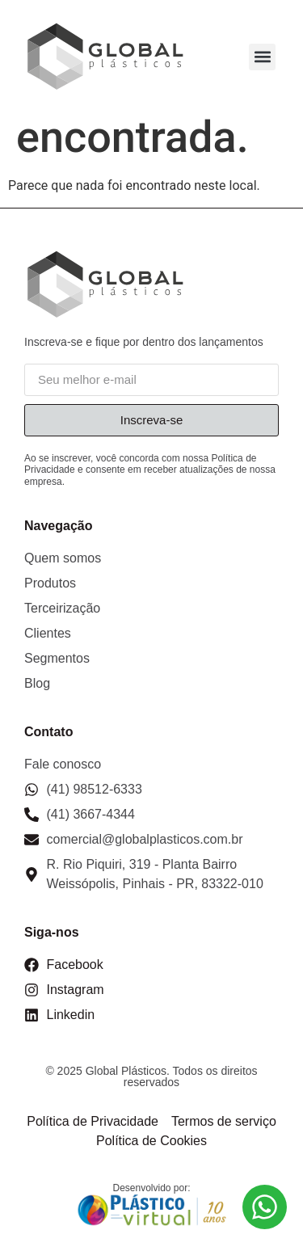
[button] (262, 57)
